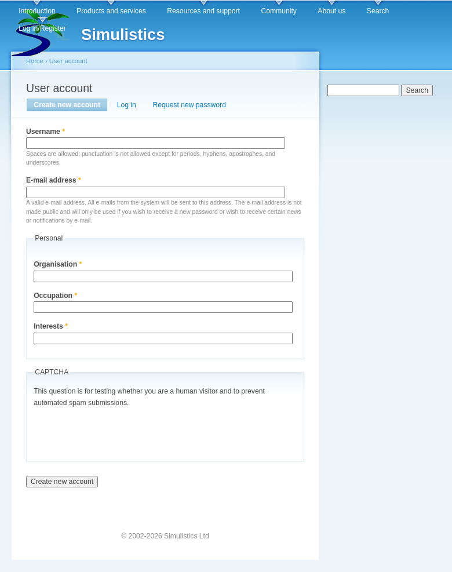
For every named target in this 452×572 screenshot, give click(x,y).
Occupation (55, 296)
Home (34, 60)
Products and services (111, 11)
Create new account (70, 105)
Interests (51, 326)
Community (278, 11)
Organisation (58, 264)
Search (378, 11)
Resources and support (203, 11)
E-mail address (53, 180)
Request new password (189, 105)
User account (68, 60)
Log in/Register (42, 28)
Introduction (37, 11)
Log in (126, 105)
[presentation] (122, 431)
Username (45, 131)
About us (331, 11)
